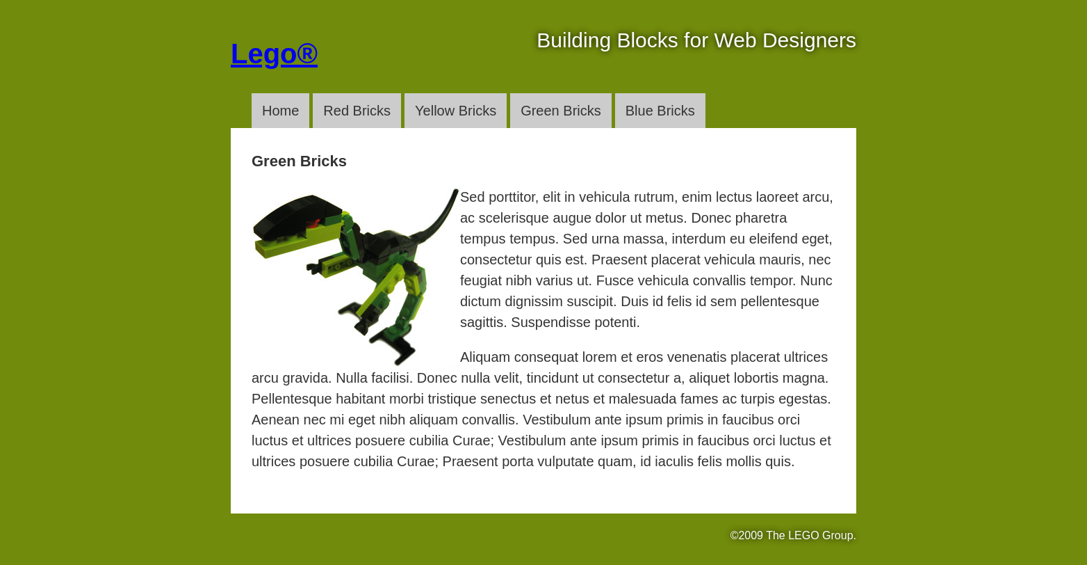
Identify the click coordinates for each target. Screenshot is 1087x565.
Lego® (274, 53)
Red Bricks (357, 110)
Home (280, 110)
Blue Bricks (660, 110)
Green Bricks (561, 110)
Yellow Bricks (455, 110)
